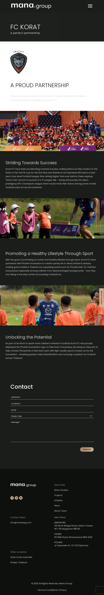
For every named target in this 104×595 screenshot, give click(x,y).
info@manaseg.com (20, 522)
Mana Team (60, 510)
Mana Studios (61, 490)
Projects (58, 495)
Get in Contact (101, 297)
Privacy (63, 590)
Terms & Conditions (47, 590)
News (57, 505)
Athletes (58, 500)
